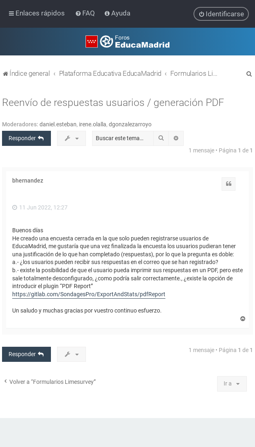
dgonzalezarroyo (130, 124)
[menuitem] (86, 13)
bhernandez (27, 180)
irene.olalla (92, 124)
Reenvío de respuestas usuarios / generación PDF (113, 102)
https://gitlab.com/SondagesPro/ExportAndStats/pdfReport (88, 294)
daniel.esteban (58, 124)
